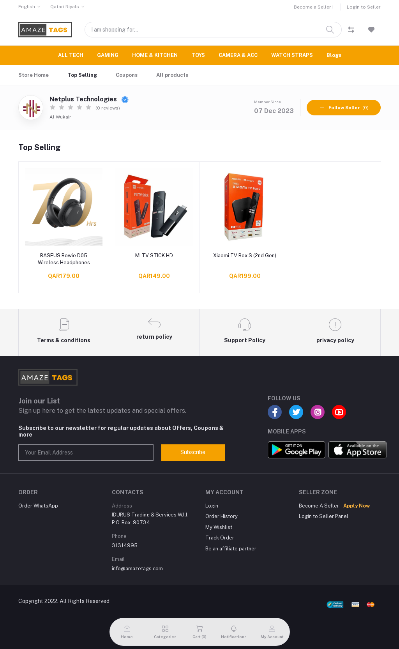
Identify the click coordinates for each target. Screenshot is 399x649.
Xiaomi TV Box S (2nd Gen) (244, 255)
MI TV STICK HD (154, 255)
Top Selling (82, 75)
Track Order (219, 538)
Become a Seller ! (314, 7)
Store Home (33, 75)
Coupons (127, 75)
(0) (344, 107)
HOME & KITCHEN (155, 55)
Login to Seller (364, 7)
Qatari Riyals (64, 6)
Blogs (334, 55)
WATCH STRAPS (292, 55)
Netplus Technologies (89, 99)
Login (211, 506)
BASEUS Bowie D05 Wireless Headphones (64, 259)
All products (172, 75)
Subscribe (192, 452)
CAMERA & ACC (238, 55)
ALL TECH (70, 55)
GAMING (107, 55)
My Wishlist (218, 527)
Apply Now (356, 506)
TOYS (198, 55)
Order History (221, 516)
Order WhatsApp (38, 506)
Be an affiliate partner (230, 549)
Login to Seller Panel (323, 516)
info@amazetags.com (137, 568)
